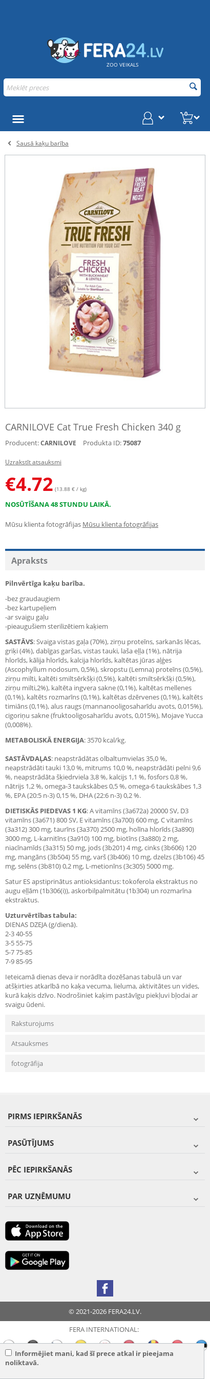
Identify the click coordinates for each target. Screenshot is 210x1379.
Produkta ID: (102, 442)
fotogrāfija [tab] (27, 1063)
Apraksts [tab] (29, 560)
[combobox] (102, 87)
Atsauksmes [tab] (29, 1043)
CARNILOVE (58, 443)
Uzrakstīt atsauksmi (33, 462)
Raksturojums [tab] (32, 1023)
